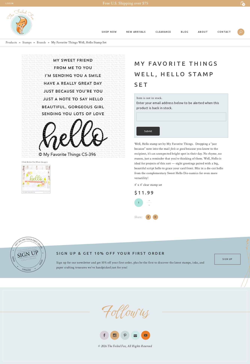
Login (10, 3)
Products (11, 42)
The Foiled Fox (116, 346)
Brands (41, 42)
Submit (148, 131)
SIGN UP (227, 259)
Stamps (27, 42)
